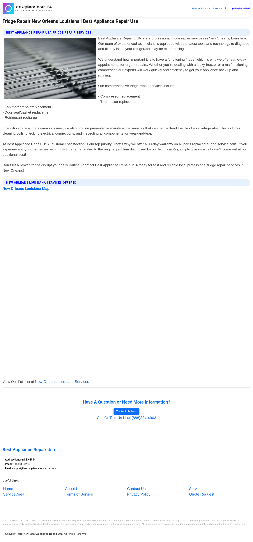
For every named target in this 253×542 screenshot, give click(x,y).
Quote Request (201, 494)
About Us (73, 489)
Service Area (13, 494)
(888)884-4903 (241, 8)
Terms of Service (79, 494)
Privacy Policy (139, 494)
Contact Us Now (126, 411)
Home (8, 489)
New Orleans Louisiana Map (26, 188)
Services (196, 489)
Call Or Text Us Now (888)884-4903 (126, 418)
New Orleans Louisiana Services (62, 382)
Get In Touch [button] (200, 8)
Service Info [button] (220, 8)
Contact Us (136, 489)
